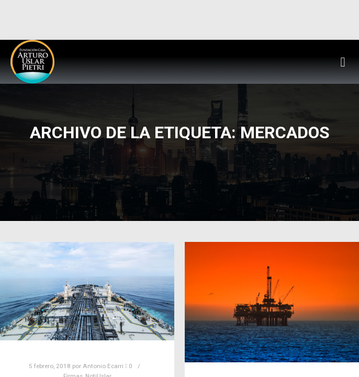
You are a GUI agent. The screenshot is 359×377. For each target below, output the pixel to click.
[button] (343, 62)
